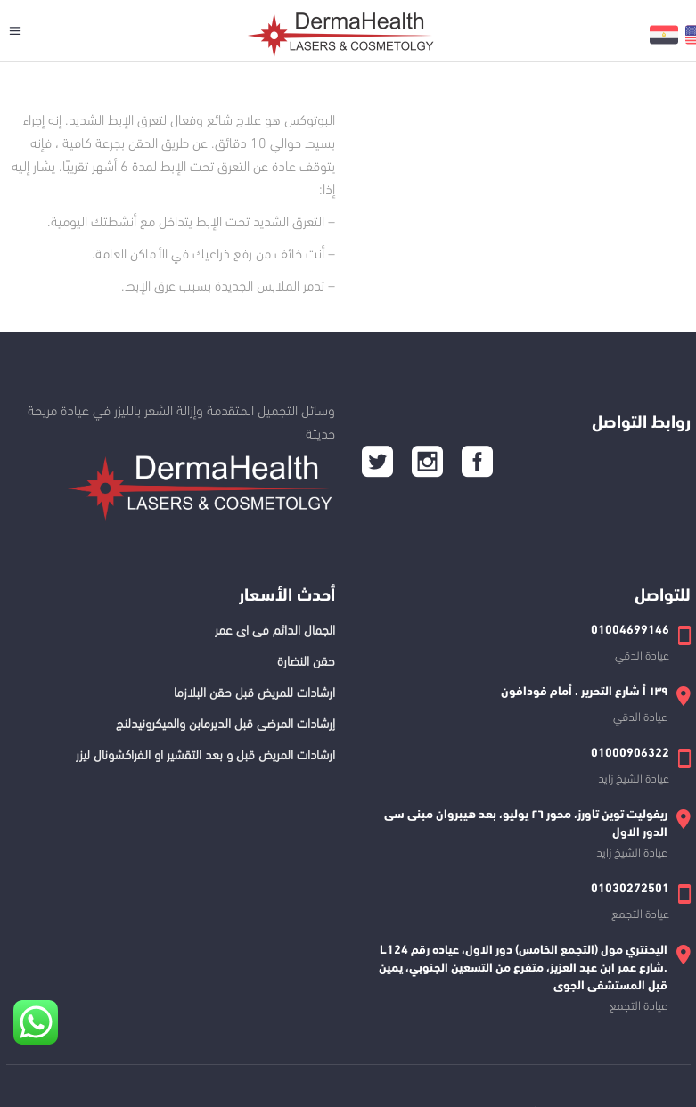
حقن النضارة (306, 659)
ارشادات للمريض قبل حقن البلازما (254, 691)
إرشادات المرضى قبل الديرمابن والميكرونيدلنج (225, 722)
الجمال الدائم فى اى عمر (275, 628)
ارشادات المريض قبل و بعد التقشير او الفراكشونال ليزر (205, 753)
